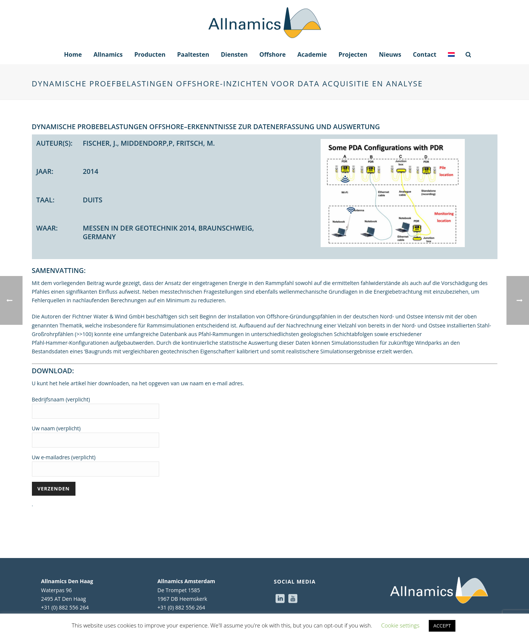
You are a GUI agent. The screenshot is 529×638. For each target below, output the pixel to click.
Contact (424, 54)
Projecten (353, 54)
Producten (150, 54)
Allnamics (108, 54)
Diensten (234, 54)
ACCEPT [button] (442, 625)
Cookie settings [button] (400, 625)
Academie (312, 54)
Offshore (272, 54)
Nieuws (390, 54)
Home (73, 54)
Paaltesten (193, 54)
